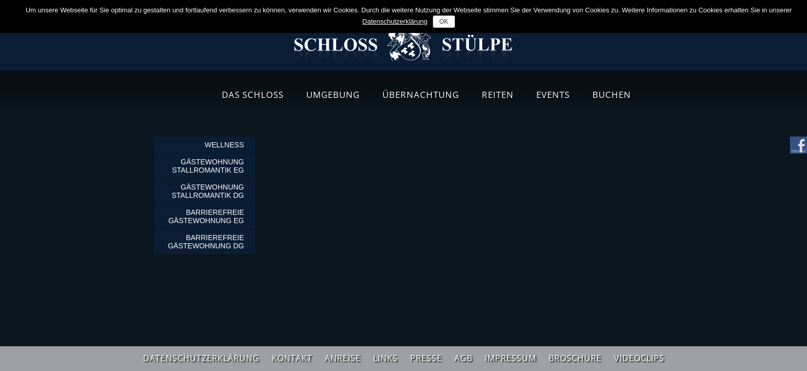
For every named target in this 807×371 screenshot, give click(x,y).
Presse (426, 358)
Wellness (224, 145)
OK (444, 21)
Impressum (510, 358)
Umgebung (333, 94)
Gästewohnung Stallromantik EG (208, 166)
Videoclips (639, 358)
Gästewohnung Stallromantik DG (207, 191)
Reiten (498, 94)
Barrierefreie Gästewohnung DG (206, 241)
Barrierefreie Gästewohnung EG (206, 216)
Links (385, 358)
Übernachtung (420, 94)
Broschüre (575, 358)
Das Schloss (253, 94)
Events (553, 94)
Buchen (611, 94)
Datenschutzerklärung (201, 358)
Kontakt (292, 358)
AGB (463, 358)
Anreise (343, 358)
